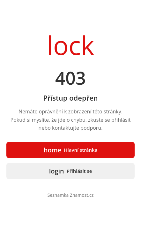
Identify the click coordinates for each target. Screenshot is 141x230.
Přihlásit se (70, 171)
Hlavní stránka (71, 150)
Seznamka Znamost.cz (71, 195)
